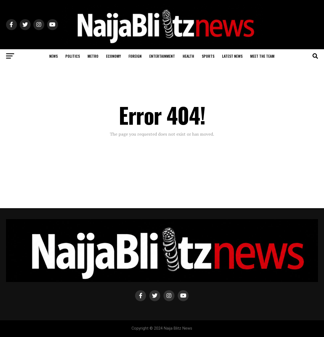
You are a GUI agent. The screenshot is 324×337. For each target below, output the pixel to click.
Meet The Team (262, 56)
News (53, 56)
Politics (72, 56)
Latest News (232, 56)
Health (188, 56)
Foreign (135, 56)
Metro (92, 56)
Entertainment (162, 56)
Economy (113, 56)
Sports (208, 56)
